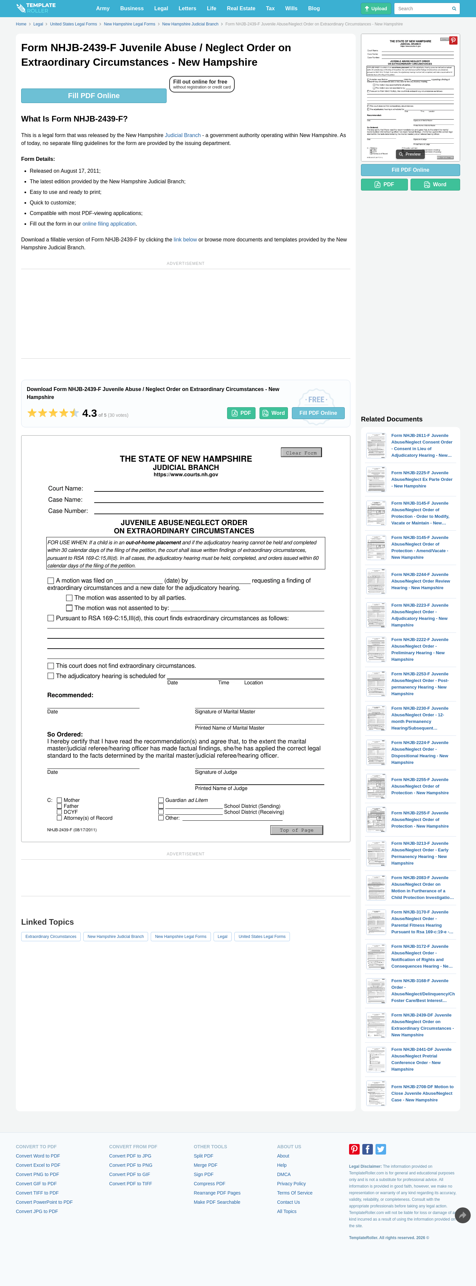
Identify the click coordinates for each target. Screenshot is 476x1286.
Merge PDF (206, 1165)
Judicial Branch (183, 135)
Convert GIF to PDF (36, 1183)
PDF (241, 413)
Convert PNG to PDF (37, 1174)
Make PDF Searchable (217, 1202)
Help (282, 1165)
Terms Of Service (294, 1193)
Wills (291, 8)
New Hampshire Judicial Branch (116, 936)
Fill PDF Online (94, 95)
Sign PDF (204, 1174)
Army (103, 8)
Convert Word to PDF (38, 1156)
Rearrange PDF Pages (217, 1193)
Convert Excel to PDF (38, 1165)
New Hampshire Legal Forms (180, 936)
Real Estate (241, 8)
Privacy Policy (291, 1183)
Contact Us (288, 1202)
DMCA (284, 1174)
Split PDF (203, 1156)
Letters (187, 8)
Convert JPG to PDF (37, 1211)
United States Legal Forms (262, 936)
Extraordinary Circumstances (50, 936)
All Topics (287, 1211)
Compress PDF (209, 1183)
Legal (161, 8)
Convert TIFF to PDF (37, 1193)
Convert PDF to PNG (130, 1165)
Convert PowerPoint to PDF (44, 1202)
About (283, 1156)
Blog (314, 8)
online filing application (109, 224)
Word (273, 413)
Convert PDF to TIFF (130, 1183)
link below (185, 239)
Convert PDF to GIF (129, 1174)
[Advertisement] (185, 313)
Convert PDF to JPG (130, 1156)
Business (132, 8)
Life (211, 8)
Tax (270, 8)
